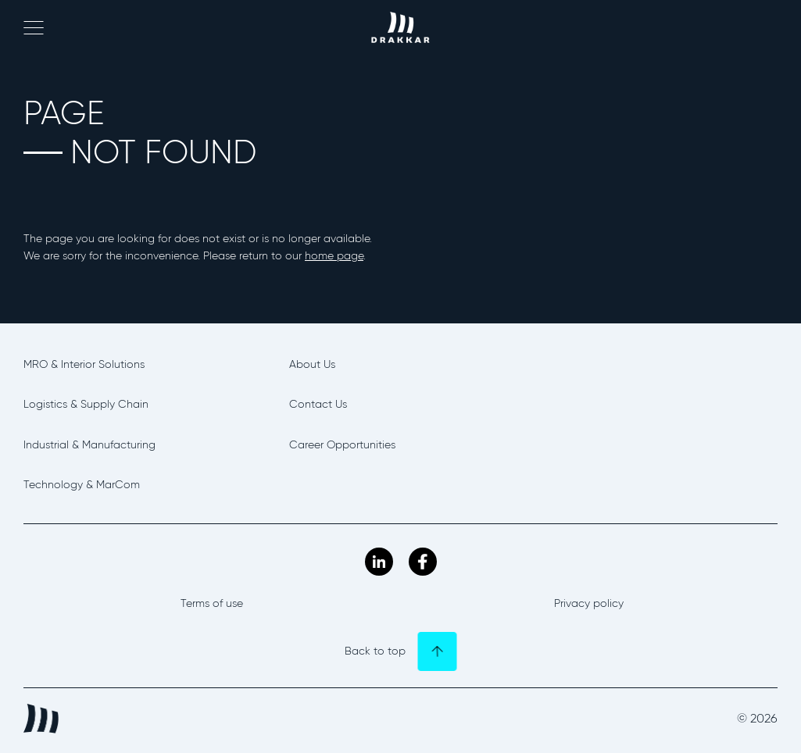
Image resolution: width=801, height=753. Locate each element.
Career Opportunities (342, 444)
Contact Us (318, 404)
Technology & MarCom (81, 484)
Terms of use (212, 603)
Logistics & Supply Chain (85, 404)
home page (334, 255)
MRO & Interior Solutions (84, 364)
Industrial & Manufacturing (89, 444)
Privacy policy (589, 603)
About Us (312, 364)
